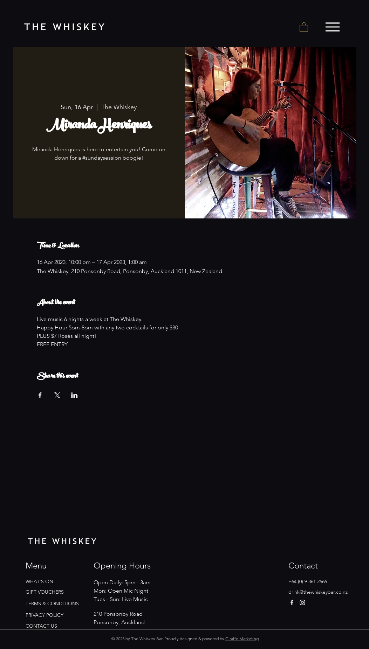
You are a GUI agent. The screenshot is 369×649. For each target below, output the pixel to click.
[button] (304, 27)
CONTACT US (41, 626)
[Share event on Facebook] (40, 395)
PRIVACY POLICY (44, 615)
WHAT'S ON (39, 581)
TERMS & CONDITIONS (52, 603)
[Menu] (333, 27)
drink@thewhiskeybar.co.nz (318, 592)
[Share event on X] (57, 395)
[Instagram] (302, 602)
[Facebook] (291, 602)
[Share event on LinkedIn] (74, 395)
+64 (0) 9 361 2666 (307, 581)
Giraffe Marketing (242, 638)
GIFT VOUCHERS (45, 592)
